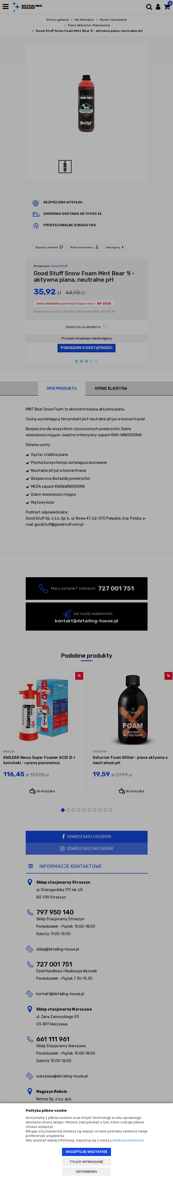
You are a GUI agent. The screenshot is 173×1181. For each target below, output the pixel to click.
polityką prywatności (127, 1140)
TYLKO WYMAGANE (86, 1162)
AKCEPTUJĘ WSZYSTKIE (86, 1152)
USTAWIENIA (86, 1172)
